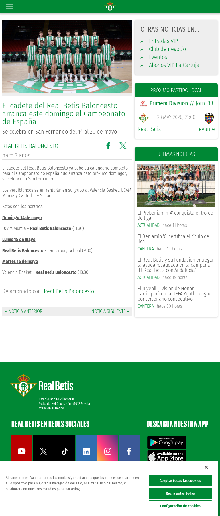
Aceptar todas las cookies (180, 480)
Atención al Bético (51, 408)
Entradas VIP (159, 41)
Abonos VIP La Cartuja (169, 65)
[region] (109, 488)
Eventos (153, 57)
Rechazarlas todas (180, 493)
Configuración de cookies (180, 506)
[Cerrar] (206, 467)
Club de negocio (163, 49)
